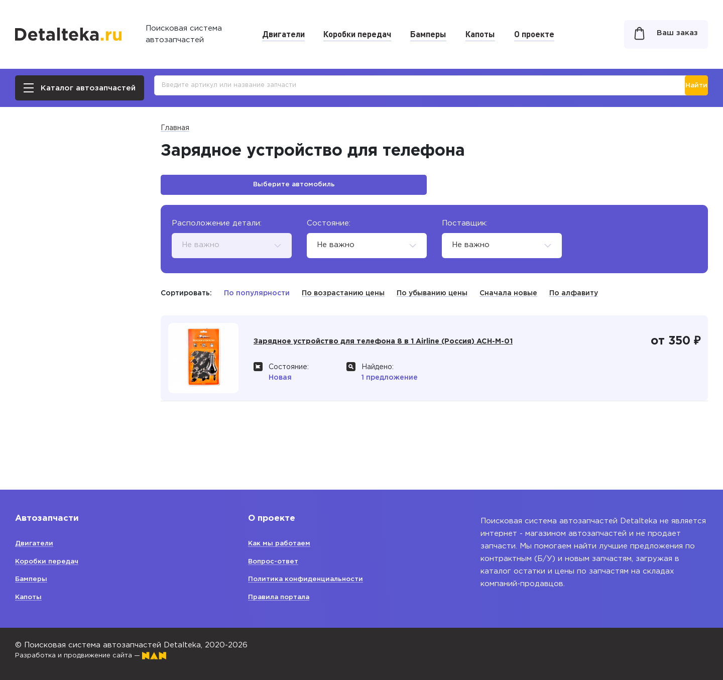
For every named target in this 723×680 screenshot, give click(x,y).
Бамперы (428, 33)
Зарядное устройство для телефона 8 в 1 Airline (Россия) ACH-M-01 (410, 353)
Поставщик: (465, 228)
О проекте (534, 33)
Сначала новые (508, 298)
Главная (175, 128)
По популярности (257, 298)
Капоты (480, 33)
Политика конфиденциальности (312, 579)
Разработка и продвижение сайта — (100, 655)
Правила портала (282, 597)
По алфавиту (573, 298)
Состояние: (328, 228)
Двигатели (283, 33)
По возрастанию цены (343, 298)
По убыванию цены (432, 298)
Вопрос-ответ (277, 561)
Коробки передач (357, 33)
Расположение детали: (217, 228)
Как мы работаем (283, 543)
